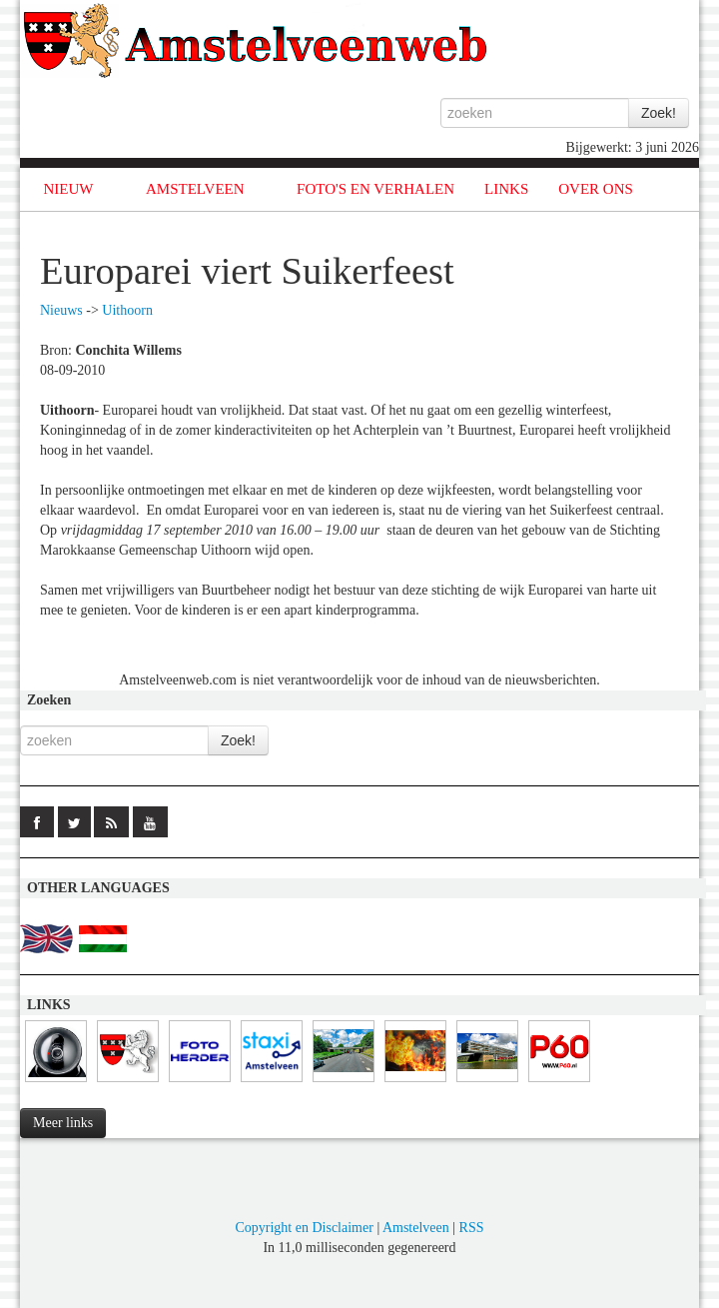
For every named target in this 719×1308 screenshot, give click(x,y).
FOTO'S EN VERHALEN (375, 189)
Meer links (63, 1122)
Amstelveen (415, 1227)
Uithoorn (127, 310)
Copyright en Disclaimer (303, 1227)
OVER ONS (595, 189)
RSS (471, 1227)
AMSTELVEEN (195, 189)
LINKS (506, 189)
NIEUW (69, 189)
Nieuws (61, 310)
